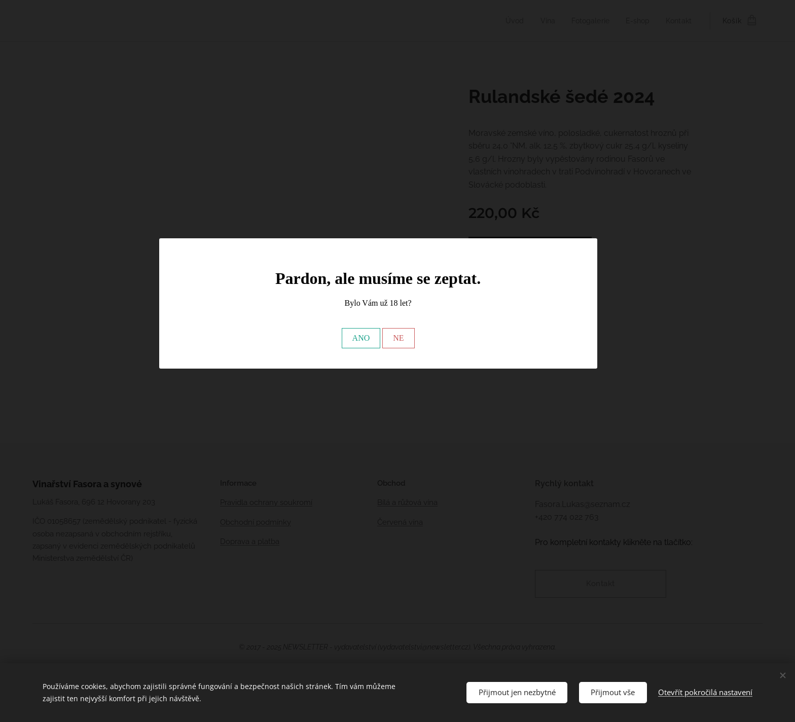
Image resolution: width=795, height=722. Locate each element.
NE (398, 338)
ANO (361, 338)
